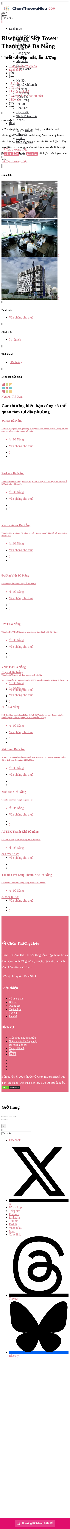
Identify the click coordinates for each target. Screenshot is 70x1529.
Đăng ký (32, 153)
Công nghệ (23, 52)
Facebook (15, 1140)
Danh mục (15, 28)
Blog (12, 123)
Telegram (14, 1210)
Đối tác (13, 1002)
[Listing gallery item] (30, 217)
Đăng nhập (11, 153)
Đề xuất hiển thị (18, 1044)
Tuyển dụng (15, 1009)
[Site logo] (29, 10)
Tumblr (13, 1221)
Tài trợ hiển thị (17, 1048)
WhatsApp (15, 1207)
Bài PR (12, 1054)
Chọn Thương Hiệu (48, 1076)
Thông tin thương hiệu (23, 66)
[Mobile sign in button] (2, 157)
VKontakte (15, 1227)
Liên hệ (13, 1016)
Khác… (21, 119)
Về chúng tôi (16, 998)
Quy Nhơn (22, 112)
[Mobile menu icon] (35, 3)
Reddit (13, 1224)
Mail (12, 1231)
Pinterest (14, 1214)
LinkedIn (14, 1217)
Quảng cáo (15, 1005)
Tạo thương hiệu (14, 161)
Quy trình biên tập (29, 1082)
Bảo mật (13, 1082)
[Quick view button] (9, 452)
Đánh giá (15, 69)
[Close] (3, 1126)
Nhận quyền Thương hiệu (23, 1041)
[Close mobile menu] (2, 21)
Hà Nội (21, 80)
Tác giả (13, 1013)
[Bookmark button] (9, 456)
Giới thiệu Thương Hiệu (22, 1037)
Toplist (12, 1051)
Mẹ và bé (22, 61)
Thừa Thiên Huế (26, 116)
